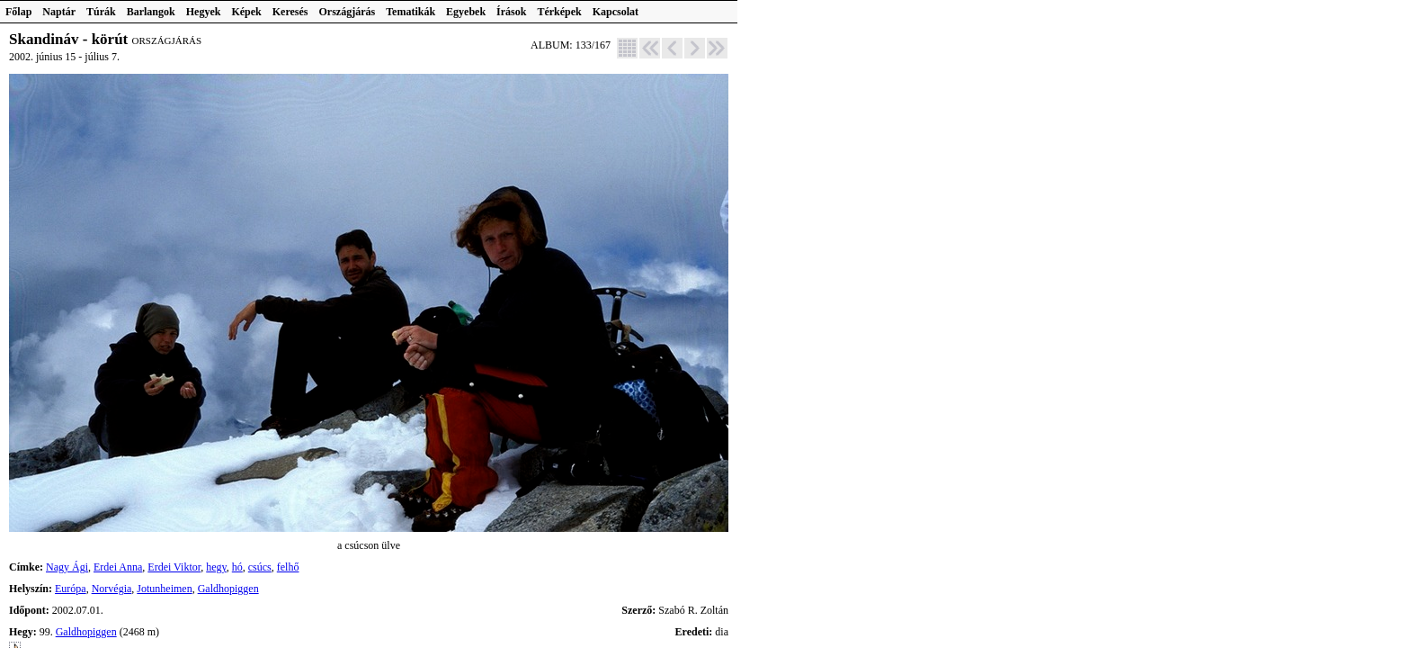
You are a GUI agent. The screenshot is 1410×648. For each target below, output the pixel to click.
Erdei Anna (118, 567)
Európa (70, 588)
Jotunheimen (164, 588)
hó (237, 567)
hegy (216, 567)
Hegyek (203, 11)
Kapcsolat (615, 11)
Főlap (18, 11)
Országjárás (347, 11)
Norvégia (112, 588)
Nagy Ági (67, 567)
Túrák (101, 11)
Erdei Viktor (174, 567)
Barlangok (151, 11)
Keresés (290, 11)
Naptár (59, 11)
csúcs (260, 567)
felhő (288, 567)
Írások (511, 11)
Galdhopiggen (228, 588)
